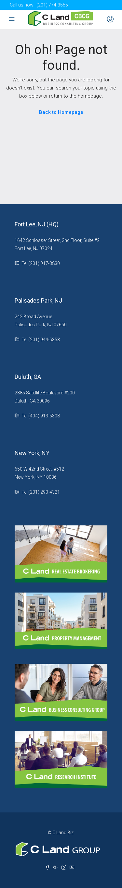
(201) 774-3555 (52, 4)
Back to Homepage (61, 112)
